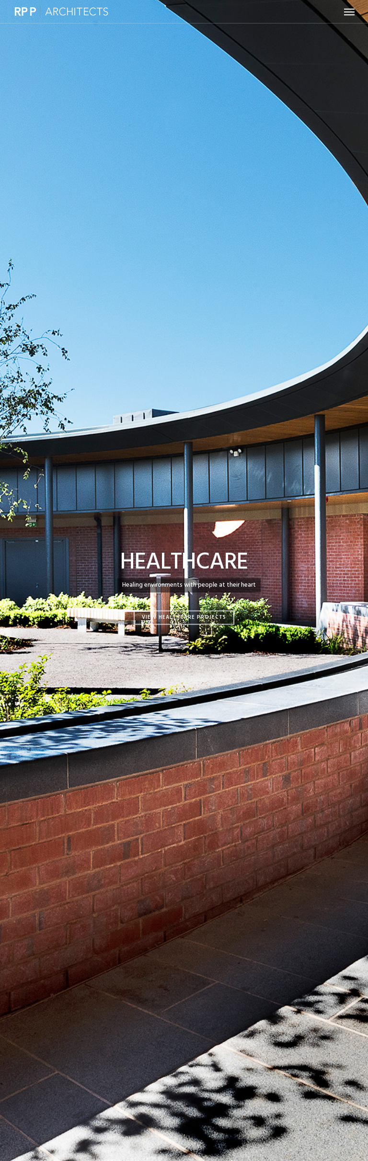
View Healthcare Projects (184, 617)
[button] (349, 11)
